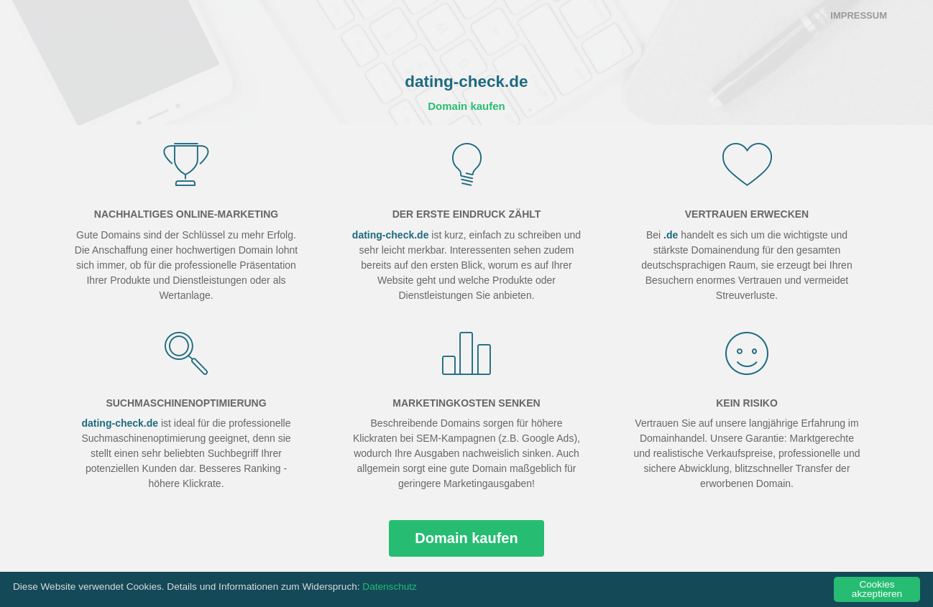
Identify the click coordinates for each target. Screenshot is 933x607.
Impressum (858, 15)
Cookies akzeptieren (877, 589)
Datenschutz (389, 586)
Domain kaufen (466, 106)
